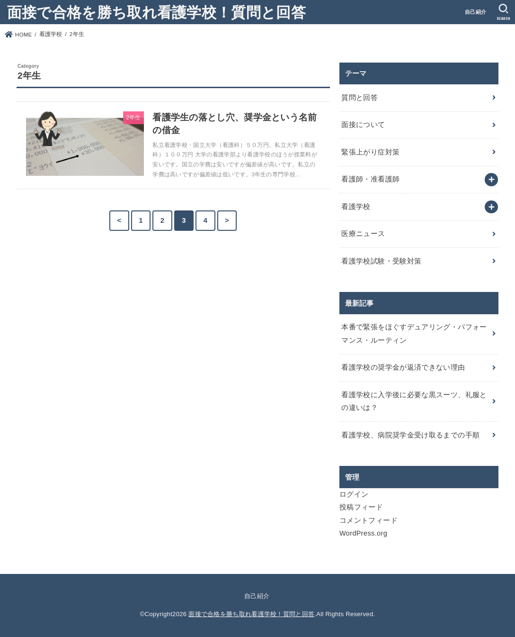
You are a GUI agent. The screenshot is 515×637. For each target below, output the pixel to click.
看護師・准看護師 (370, 179)
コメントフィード (368, 520)
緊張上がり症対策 (370, 152)
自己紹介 (475, 12)
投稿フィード (361, 507)
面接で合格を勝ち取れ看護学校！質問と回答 (156, 11)
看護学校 (355, 206)
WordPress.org (363, 533)
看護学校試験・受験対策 (381, 261)
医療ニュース (363, 233)
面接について (363, 124)
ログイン (353, 494)
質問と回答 (359, 97)
